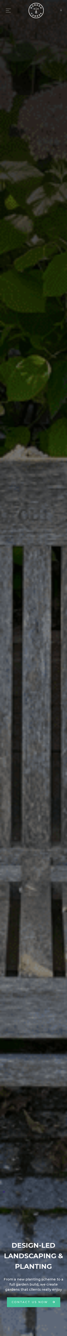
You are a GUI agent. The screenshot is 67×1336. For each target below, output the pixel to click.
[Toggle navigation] (8, 10)
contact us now (34, 1302)
